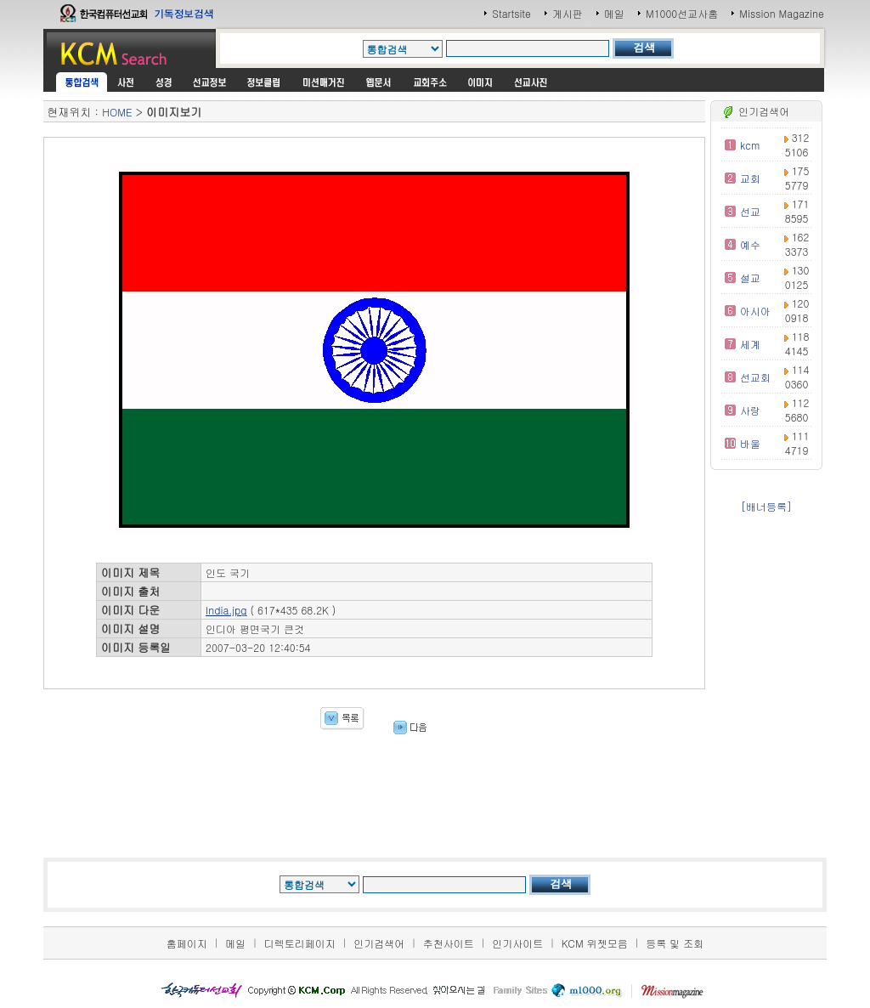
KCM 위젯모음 (595, 943)
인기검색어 (378, 943)
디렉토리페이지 (300, 943)
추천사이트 (448, 943)
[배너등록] (766, 506)
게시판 (567, 13)
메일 (614, 13)
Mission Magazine (781, 13)
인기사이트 (517, 943)
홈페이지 (187, 943)
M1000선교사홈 (682, 13)
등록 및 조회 (674, 943)
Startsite (511, 13)
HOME (117, 112)
